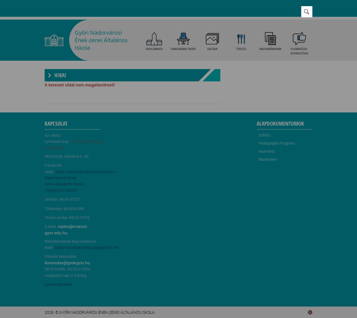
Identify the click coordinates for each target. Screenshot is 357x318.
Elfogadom (99, 177)
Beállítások (145, 177)
